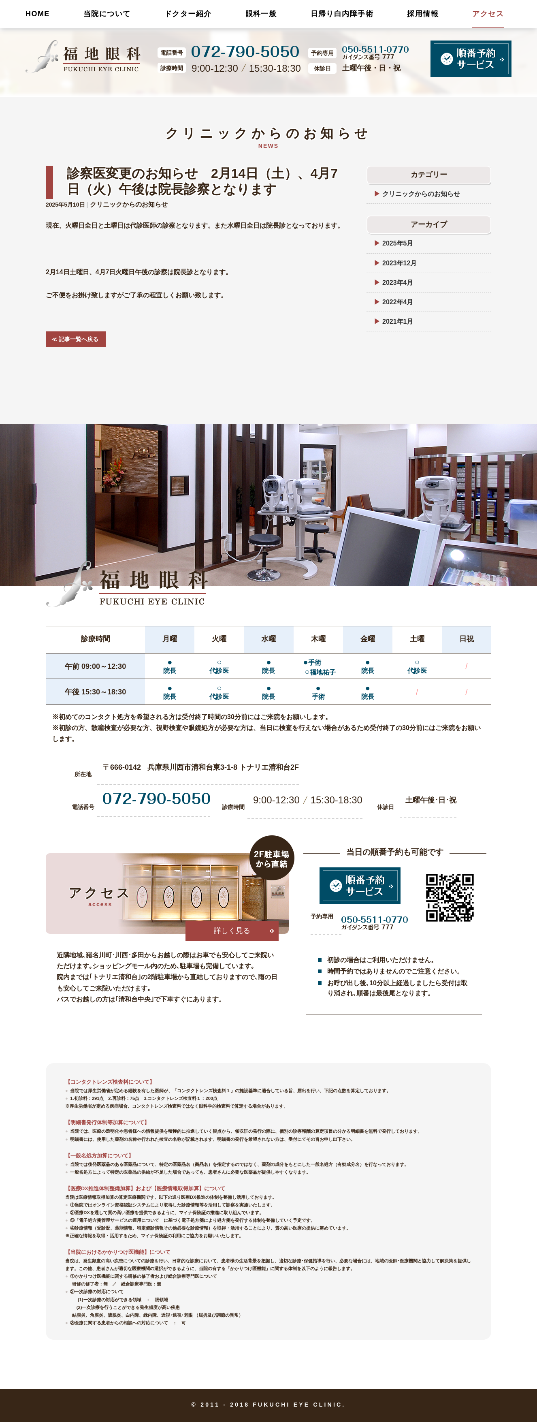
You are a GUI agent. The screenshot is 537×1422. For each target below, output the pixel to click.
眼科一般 (261, 14)
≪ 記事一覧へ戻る (72, 339)
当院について (107, 14)
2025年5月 (397, 243)
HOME (38, 14)
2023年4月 (397, 282)
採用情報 (423, 14)
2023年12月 (399, 263)
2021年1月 (397, 321)
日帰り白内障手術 (342, 14)
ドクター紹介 (188, 14)
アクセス (488, 14)
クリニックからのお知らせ (129, 204)
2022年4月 (397, 302)
